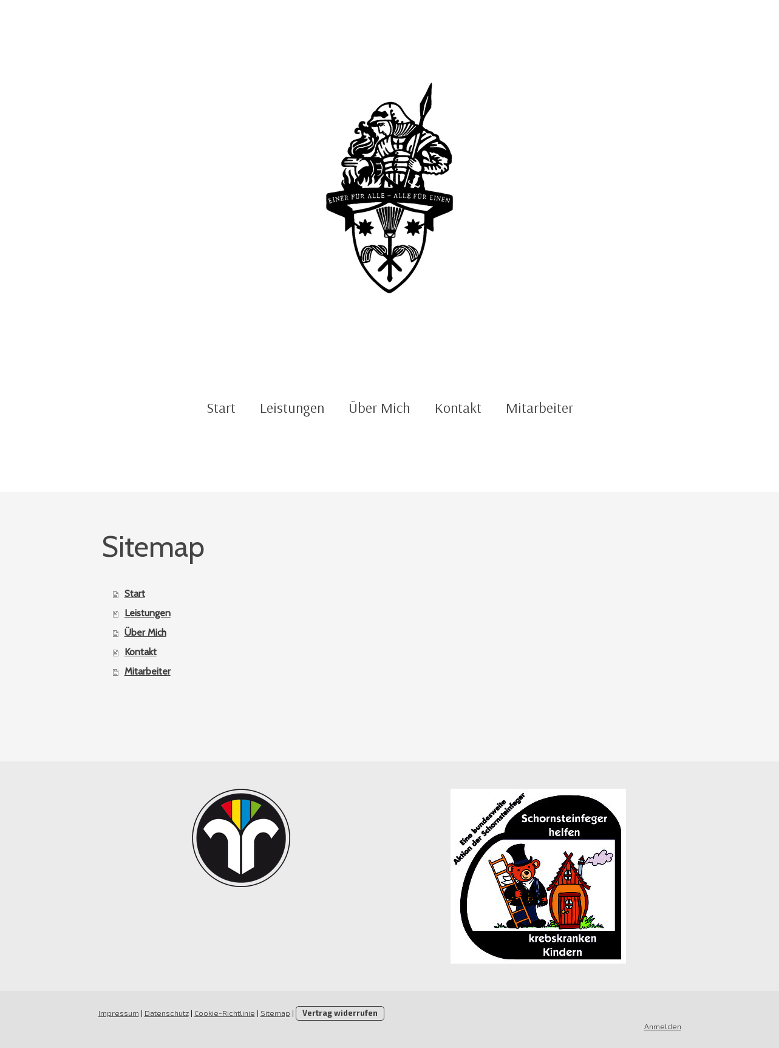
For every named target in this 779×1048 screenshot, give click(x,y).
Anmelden (662, 1026)
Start (221, 407)
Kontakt (458, 407)
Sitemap (275, 1013)
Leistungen (292, 407)
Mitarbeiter (539, 407)
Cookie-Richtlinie (224, 1013)
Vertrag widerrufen (340, 1013)
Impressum (118, 1013)
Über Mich (379, 407)
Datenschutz (167, 1013)
